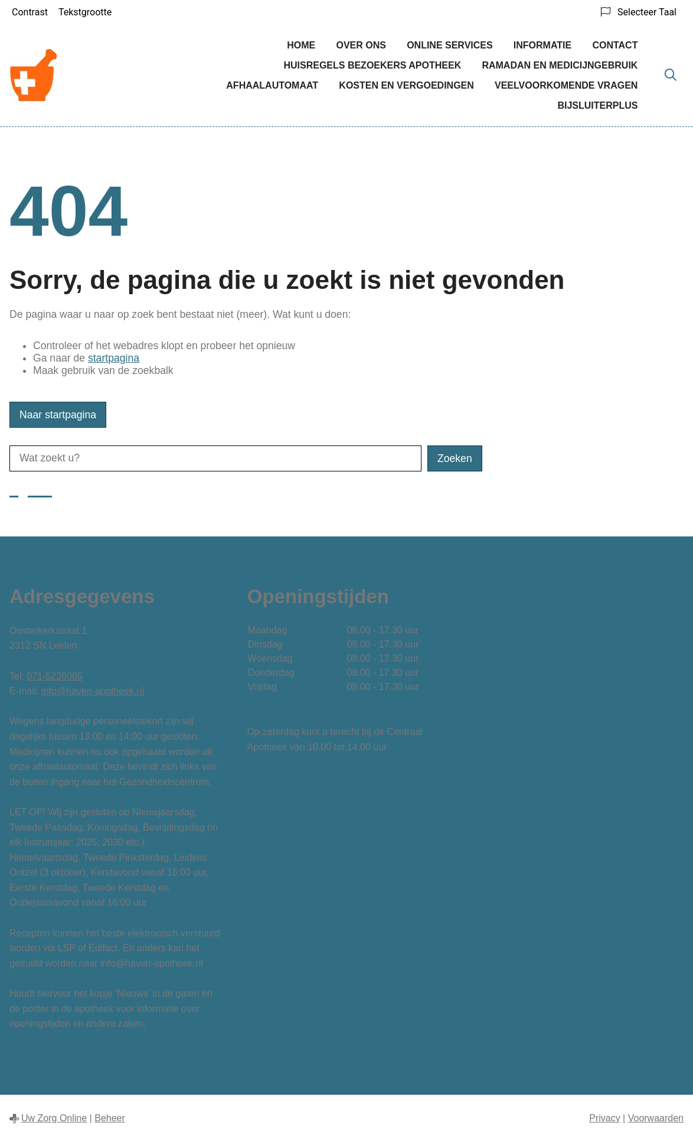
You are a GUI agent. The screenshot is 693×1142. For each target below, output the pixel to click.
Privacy (604, 1118)
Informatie (542, 45)
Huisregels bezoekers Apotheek (372, 65)
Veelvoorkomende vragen (566, 85)
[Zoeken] (671, 76)
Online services (450, 45)
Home (301, 45)
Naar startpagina (57, 415)
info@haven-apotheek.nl (92, 691)
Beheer (109, 1118)
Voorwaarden (656, 1118)
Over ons (360, 45)
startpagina (113, 358)
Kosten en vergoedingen (406, 85)
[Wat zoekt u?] (215, 458)
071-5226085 (54, 676)
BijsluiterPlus (597, 105)
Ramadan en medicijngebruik (560, 65)
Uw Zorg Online (54, 1118)
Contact (615, 45)
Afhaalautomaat (272, 85)
